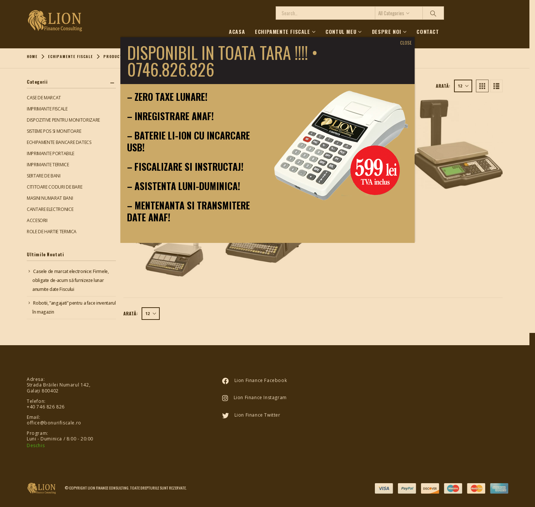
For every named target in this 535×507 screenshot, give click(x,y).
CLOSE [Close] (406, 42)
